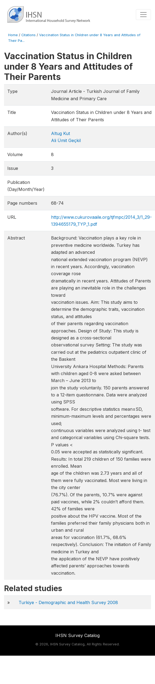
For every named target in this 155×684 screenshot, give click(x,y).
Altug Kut (60, 133)
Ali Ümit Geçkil (66, 140)
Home (13, 35)
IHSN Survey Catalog (77, 635)
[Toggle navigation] (143, 14)
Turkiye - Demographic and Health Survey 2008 (68, 602)
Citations (28, 35)
